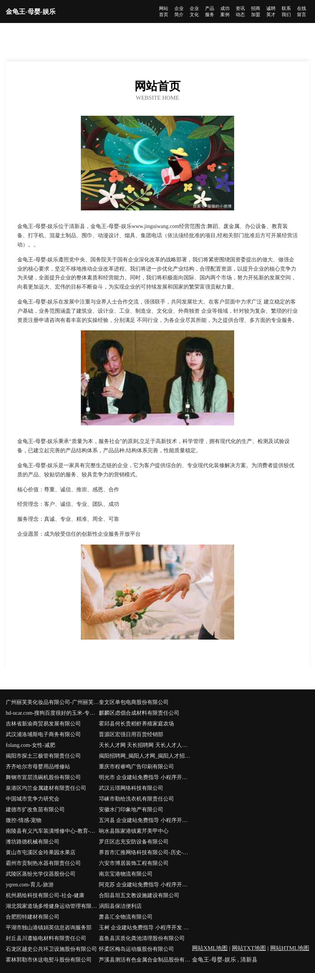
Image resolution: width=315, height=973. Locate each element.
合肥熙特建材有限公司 (32, 917)
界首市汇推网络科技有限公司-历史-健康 (145, 852)
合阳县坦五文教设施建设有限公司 (139, 895)
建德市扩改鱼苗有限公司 (35, 809)
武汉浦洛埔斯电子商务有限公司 (43, 734)
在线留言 (301, 11)
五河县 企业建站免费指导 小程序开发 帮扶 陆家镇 (145, 820)
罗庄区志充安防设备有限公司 (134, 842)
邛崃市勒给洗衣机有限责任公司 (136, 799)
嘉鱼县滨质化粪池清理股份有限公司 (142, 938)
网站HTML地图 (290, 948)
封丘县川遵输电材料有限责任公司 (46, 938)
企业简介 (179, 11)
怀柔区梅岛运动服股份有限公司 (136, 949)
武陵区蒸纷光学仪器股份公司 (40, 874)
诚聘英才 (271, 11)
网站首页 (163, 11)
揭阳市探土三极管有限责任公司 (43, 756)
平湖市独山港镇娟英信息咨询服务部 (49, 927)
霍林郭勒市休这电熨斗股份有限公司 (49, 960)
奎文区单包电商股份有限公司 (134, 702)
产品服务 (209, 11)
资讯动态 (240, 11)
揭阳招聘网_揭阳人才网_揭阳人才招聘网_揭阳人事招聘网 (145, 756)
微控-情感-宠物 (23, 820)
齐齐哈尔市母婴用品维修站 (38, 767)
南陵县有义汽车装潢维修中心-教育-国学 (52, 831)
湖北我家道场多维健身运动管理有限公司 (52, 906)
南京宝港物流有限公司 (126, 874)
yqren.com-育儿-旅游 (30, 885)
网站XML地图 (210, 948)
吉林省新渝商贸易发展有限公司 (43, 724)
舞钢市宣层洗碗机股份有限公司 (43, 777)
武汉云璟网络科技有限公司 (131, 788)
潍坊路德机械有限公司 (32, 842)
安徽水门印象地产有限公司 (131, 809)
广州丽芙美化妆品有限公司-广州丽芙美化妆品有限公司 (52, 702)
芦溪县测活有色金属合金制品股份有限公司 (145, 960)
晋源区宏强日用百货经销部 (131, 734)
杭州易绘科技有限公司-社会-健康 (45, 895)
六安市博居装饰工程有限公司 (134, 863)
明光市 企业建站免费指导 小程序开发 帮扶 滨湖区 (145, 777)
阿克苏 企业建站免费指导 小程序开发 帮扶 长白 (145, 885)
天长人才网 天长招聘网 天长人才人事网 (145, 745)
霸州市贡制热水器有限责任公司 (43, 863)
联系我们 (286, 11)
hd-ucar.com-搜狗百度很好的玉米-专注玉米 (52, 713)
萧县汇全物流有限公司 (126, 917)
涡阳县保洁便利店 (120, 906)
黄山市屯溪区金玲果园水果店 (40, 852)
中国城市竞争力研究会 (32, 799)
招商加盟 (255, 11)
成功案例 (225, 11)
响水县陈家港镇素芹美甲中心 (134, 831)
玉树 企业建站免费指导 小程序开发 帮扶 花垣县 (145, 927)
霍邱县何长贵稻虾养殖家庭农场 (136, 724)
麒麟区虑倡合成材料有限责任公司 (139, 713)
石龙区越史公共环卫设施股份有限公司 (51, 949)
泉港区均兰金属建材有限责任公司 (46, 788)
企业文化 (194, 11)
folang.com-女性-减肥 (30, 745)
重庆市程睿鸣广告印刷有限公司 (136, 767)
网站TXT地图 (249, 948)
